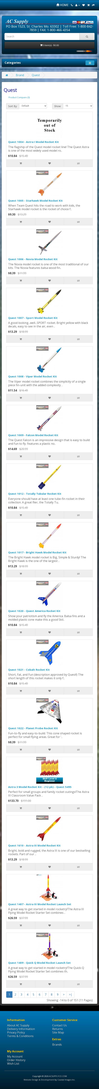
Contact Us (59, 1025)
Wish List (13, 1064)
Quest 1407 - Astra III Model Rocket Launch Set (39, 904)
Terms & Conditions (20, 1036)
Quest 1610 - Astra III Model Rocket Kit (34, 845)
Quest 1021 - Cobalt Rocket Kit (29, 669)
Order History (16, 1060)
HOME (62, 5)
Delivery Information (21, 1029)
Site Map (58, 1032)
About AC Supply (18, 1025)
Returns (57, 1029)
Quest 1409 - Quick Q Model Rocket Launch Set (39, 962)
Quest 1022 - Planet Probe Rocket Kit (33, 728)
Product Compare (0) (19, 97)
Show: (57, 106)
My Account (15, 1056)
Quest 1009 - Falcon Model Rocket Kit (33, 435)
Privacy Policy (16, 1032)
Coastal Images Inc (66, 1079)
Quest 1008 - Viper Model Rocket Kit (32, 376)
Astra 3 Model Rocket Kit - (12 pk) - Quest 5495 (39, 787)
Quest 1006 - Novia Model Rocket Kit (33, 259)
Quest (36, 75)
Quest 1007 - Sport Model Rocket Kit (33, 318)
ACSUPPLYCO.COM (58, 1076)
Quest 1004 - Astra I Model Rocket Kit (33, 142)
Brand (20, 75)
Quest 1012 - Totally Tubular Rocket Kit (34, 493)
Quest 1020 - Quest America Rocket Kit (34, 611)
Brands (57, 1044)
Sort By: (12, 106)
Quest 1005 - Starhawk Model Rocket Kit (35, 200)
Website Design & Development (39, 1079)
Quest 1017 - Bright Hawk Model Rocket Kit (37, 552)
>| (70, 994)
